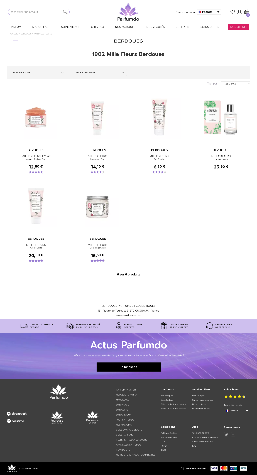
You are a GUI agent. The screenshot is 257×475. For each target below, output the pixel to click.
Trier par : (212, 83)
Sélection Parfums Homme (173, 404)
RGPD (164, 446)
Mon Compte (198, 395)
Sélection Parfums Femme (173, 408)
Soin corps (122, 410)
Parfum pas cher (126, 390)
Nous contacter (199, 404)
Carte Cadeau (167, 400)
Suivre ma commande (202, 400)
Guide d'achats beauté (129, 430)
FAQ (194, 446)
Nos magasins (124, 425)
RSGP (163, 450)
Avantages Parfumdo (128, 445)
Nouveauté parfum (127, 395)
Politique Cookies (169, 433)
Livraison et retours (201, 408)
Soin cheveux (123, 415)
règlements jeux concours (131, 440)
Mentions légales (169, 437)
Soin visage (122, 405)
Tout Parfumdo (125, 420)
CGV (163, 441)
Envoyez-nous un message (205, 437)
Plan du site (123, 450)
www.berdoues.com (128, 315)
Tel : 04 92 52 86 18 (200, 433)
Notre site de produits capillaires (135, 455)
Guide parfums (124, 435)
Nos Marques (167, 395)
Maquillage (122, 400)
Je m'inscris (128, 367)
